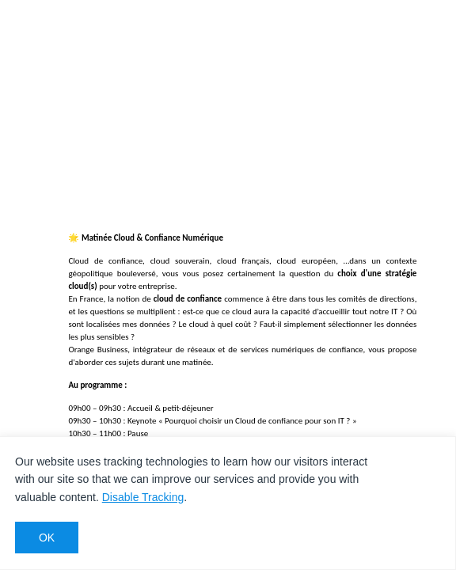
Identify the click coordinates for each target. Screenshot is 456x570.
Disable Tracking (143, 497)
